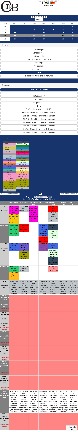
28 (53, 39)
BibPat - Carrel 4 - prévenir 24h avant (4, 380)
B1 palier (4, 244)
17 (15, 36)
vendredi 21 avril (53, 203)
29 (63, 39)
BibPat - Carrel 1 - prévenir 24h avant (4, 335)
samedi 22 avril (63, 203)
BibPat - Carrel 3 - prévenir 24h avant (4, 365)
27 (44, 39)
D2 (4, 206)
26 (34, 39)
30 (73, 39)
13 (5, 26)
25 (24, 39)
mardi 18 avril (23, 202)
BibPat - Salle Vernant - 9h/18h (4, 298)
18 (24, 36)
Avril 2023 (39, 17)
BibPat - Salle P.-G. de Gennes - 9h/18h (4, 316)
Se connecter (48, 5)
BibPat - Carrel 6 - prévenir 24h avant (4, 417)
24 (15, 39)
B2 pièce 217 (4, 225)
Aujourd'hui (39, 19)
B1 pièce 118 (4, 266)
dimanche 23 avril (73, 203)
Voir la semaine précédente (10, 193)
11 (24, 32)
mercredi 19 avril (34, 203)
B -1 (4, 281)
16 (73, 32)
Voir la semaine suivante (68, 193)
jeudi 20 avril (43, 202)
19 (34, 36)
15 (5, 32)
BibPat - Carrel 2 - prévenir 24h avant (4, 350)
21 (53, 36)
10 (15, 32)
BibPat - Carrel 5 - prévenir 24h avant (4, 394)
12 (34, 32)
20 (44, 36)
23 (73, 36)
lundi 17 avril (13, 202)
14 (5, 29)
